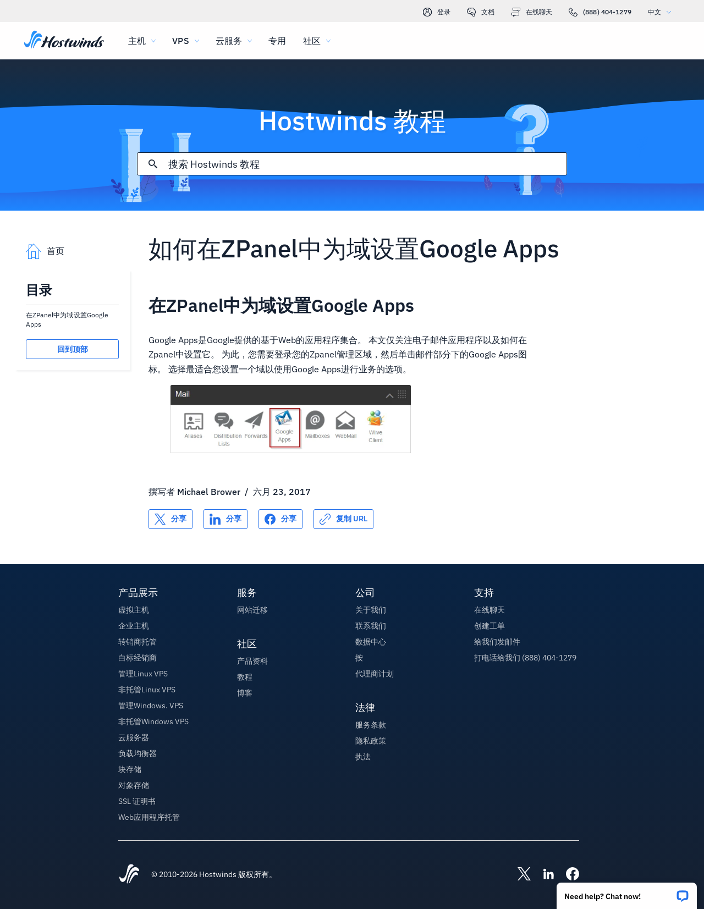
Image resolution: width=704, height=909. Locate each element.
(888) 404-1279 (600, 12)
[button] (626, 892)
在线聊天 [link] (532, 12)
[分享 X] (170, 519)
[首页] (64, 41)
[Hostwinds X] (519, 875)
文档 (480, 12)
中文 (662, 12)
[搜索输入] (367, 164)
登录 (436, 12)
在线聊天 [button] (489, 610)
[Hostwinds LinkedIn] (543, 875)
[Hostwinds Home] (129, 875)
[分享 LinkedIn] (226, 519)
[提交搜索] (153, 164)
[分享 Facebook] (280, 519)
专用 (277, 40)
